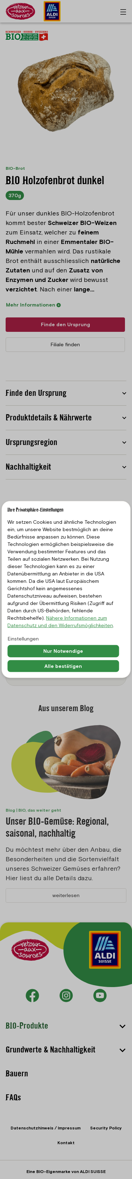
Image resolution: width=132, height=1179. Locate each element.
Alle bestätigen (63, 666)
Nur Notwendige (63, 651)
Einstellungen (23, 639)
